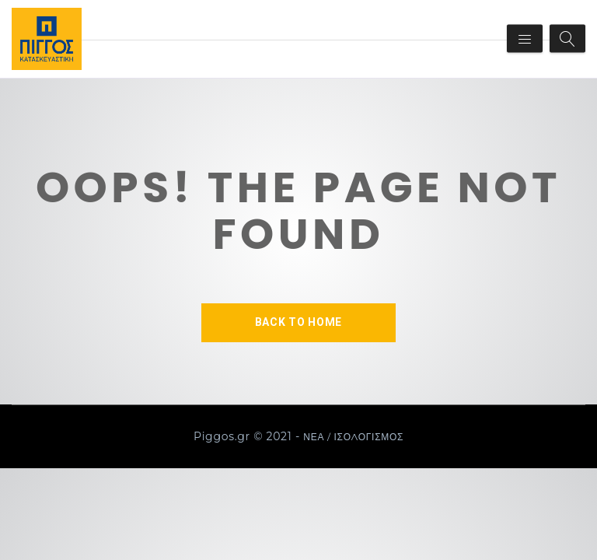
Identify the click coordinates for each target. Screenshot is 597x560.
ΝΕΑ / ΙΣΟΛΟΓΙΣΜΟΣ (353, 437)
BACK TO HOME (298, 322)
